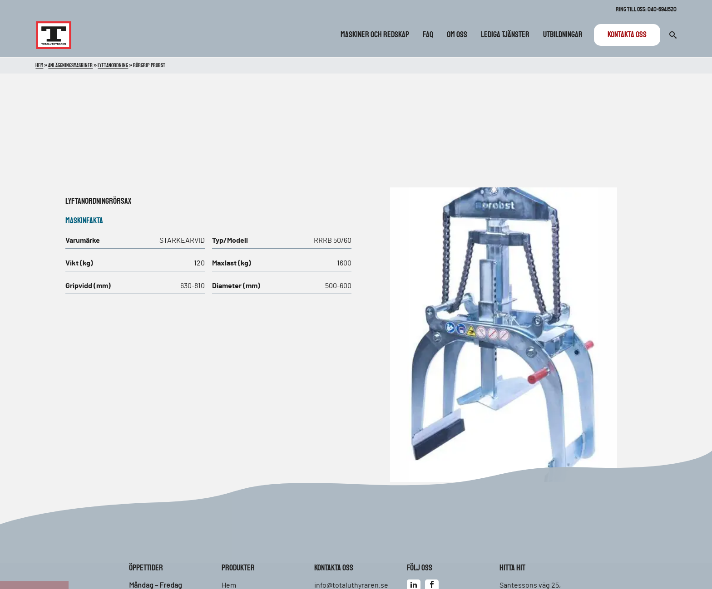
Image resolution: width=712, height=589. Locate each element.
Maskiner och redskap (375, 35)
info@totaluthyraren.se (351, 585)
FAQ (428, 35)
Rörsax (120, 201)
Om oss (457, 35)
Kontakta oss (627, 35)
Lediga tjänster (505, 35)
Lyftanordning (87, 201)
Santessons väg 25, (530, 585)
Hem (39, 65)
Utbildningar (563, 35)
